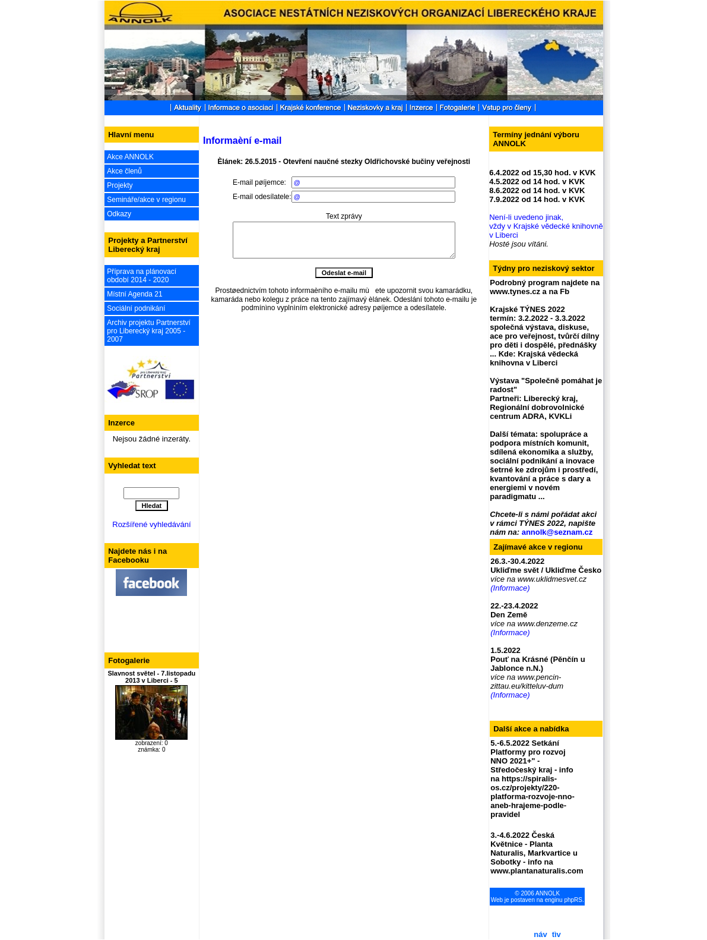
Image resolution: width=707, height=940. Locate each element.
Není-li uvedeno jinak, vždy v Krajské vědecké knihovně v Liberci (546, 226)
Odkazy (119, 214)
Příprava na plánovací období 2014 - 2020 (141, 275)
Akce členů (124, 171)
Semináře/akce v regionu (146, 199)
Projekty (119, 185)
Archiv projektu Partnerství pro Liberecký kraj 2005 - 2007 (149, 330)
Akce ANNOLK (130, 157)
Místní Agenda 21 (134, 294)
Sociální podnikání (136, 308)
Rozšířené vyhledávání (151, 524)
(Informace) (510, 587)
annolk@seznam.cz (557, 532)
